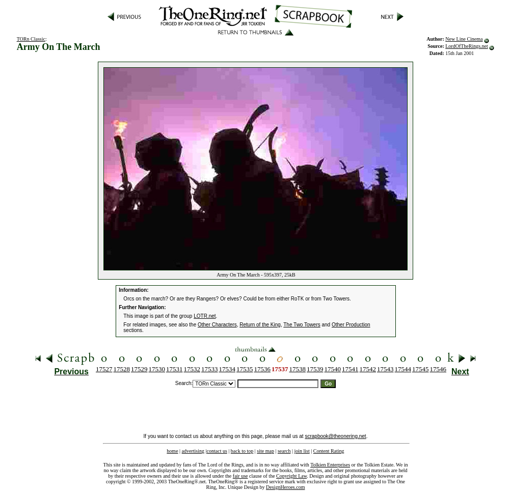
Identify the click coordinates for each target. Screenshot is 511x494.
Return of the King (260, 324)
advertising (193, 451)
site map (265, 451)
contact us (217, 451)
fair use (240, 476)
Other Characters (217, 324)
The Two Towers (301, 324)
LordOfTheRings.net (466, 46)
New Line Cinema (463, 39)
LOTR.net (205, 316)
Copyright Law (291, 476)
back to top (242, 451)
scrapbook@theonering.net (335, 436)
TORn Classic (31, 39)
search (284, 451)
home (172, 451)
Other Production (351, 324)
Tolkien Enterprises (330, 465)
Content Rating (328, 451)
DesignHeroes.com (285, 487)
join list (301, 451)
